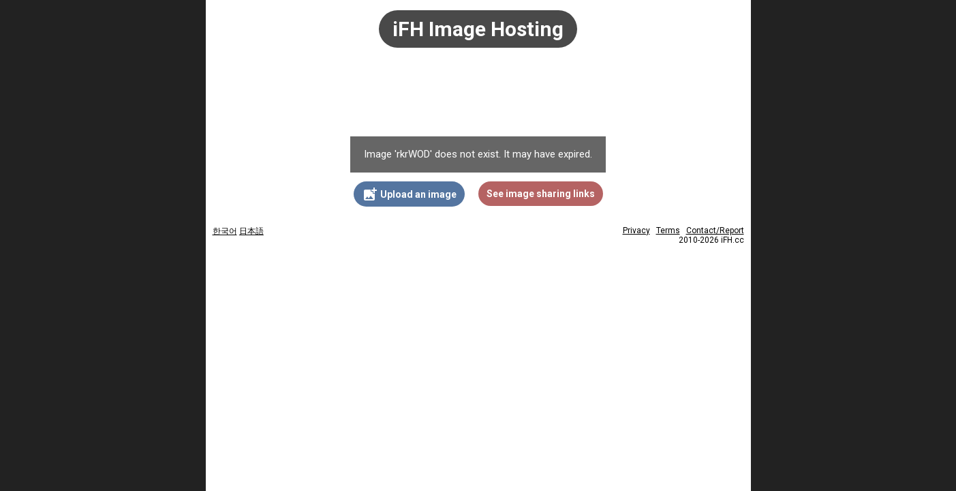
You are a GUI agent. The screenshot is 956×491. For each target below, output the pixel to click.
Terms (668, 230)
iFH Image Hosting (478, 29)
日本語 (251, 231)
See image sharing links (541, 193)
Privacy (636, 230)
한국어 (225, 231)
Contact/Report (715, 230)
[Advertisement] (478, 99)
